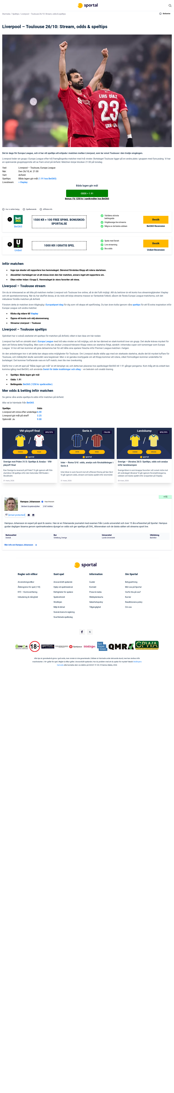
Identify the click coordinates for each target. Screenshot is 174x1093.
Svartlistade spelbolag (63, 617)
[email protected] (16, 515)
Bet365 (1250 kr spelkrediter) (38, 384)
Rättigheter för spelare (63, 592)
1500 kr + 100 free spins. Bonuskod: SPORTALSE (59, 222)
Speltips (15, 14)
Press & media (95, 592)
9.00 (39, 419)
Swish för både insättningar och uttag (62, 369)
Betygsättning (131, 582)
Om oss (128, 607)
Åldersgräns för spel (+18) (29, 587)
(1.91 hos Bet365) (47, 178)
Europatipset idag (54, 304)
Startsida (6, 14)
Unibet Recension (156, 250)
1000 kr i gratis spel (59, 246)
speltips (136, 304)
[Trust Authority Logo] (47, 646)
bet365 (18, 227)
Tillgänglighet (95, 607)
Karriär (128, 597)
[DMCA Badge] (22, 646)
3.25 (39, 415)
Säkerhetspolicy (96, 602)
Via (21, 182)
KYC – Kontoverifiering (27, 592)
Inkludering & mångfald (28, 597)
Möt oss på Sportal (133, 587)
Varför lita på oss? (133, 592)
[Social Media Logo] (82, 632)
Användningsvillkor (26, 582)
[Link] (29, 443)
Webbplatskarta (96, 597)
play (25, 182)
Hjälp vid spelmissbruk (63, 587)
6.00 (39, 412)
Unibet (18, 250)
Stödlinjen (58, 602)
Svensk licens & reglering (64, 612)
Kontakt (92, 587)
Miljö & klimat (59, 607)
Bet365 (30, 402)
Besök (155, 220)
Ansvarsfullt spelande (63, 582)
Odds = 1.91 (87, 193)
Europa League (45, 341)
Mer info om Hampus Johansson (21, 545)
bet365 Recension (156, 226)
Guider (92, 582)
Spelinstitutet (59, 597)
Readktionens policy (133, 602)
